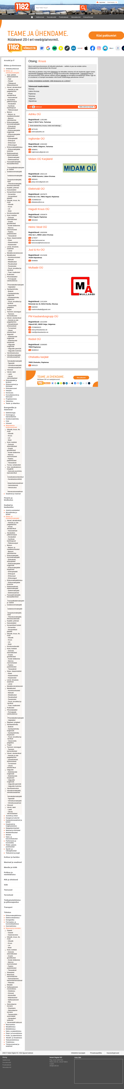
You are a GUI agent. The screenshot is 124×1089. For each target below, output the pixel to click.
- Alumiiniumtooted (13, 257)
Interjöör (9, 390)
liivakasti (40, 73)
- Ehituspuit (11, 140)
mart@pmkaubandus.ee (39, 332)
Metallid (9, 985)
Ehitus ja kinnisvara (12, 65)
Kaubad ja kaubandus (9, 506)
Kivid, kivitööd (12, 215)
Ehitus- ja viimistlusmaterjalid (12, 72)
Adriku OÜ (34, 114)
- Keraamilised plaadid (12, 197)
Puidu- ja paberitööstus (14, 1035)
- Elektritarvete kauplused (12, 341)
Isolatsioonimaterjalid (14, 171)
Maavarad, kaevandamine (12, 975)
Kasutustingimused (113, 1053)
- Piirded (10, 81)
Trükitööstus (10, 1042)
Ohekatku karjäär (38, 356)
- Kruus (9, 207)
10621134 (43, 174)
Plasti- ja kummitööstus (14, 1033)
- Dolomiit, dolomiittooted (12, 218)
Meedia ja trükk (10, 867)
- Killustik (10, 204)
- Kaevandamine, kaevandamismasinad (14, 979)
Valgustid (10, 334)
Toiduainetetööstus (12, 1040)
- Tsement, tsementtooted (12, 315)
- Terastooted (11, 266)
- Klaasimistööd (12, 242)
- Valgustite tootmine (14, 351)
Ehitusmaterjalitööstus (14, 147)
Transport (8, 907)
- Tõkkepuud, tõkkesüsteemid (12, 84)
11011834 (43, 301)
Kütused (9, 423)
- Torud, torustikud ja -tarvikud (14, 269)
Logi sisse (102, 2)
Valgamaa (31, 99)
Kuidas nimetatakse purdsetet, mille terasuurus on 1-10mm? (49, 81)
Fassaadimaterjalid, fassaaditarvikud (14, 162)
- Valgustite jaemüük (14, 348)
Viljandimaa (32, 101)
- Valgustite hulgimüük (11, 345)
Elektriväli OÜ (36, 188)
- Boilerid (10, 291)
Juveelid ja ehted (12, 816)
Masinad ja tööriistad (13, 830)
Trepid (9, 309)
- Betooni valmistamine (11, 119)
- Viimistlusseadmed (14, 367)
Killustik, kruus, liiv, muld (13, 201)
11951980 (43, 120)
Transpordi (84, 73)
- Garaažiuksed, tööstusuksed (12, 325)
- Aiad (9, 79)
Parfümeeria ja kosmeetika (11, 842)
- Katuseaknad (12, 97)
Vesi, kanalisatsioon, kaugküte (14, 468)
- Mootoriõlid (11, 995)
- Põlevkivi (10, 983)
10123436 (43, 255)
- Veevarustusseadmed (14, 490)
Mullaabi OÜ (35, 267)
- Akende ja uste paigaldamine (12, 90)
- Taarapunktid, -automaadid (12, 1015)
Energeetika (10, 920)
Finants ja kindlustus (8, 499)
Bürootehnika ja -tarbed (12, 513)
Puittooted (10, 274)
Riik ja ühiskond (11, 880)
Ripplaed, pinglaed (13, 722)
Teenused (8, 890)
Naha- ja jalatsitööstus (13, 1031)
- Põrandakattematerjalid (14, 284)
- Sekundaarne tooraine (12, 1011)
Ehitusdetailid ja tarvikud (11, 381)
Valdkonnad (6, 1060)
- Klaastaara (11, 1008)
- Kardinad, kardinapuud (11, 107)
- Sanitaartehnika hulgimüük (13, 294)
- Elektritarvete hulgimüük (12, 337)
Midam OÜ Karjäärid (40, 158)
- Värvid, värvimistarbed (12, 377)
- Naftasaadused (13, 1000)
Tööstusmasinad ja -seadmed (13, 1045)
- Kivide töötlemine (13, 226)
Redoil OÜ (34, 339)
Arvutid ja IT (9, 60)
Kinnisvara (9, 393)
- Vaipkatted (11, 287)
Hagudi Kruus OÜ (38, 209)
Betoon (9, 112)
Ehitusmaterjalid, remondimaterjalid (13, 123)
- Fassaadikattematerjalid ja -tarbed (14, 167)
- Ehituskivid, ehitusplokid (11, 127)
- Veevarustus (12, 487)
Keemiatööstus (11, 926)
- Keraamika (11, 194)
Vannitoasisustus (13, 353)
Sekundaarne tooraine (11, 1005)
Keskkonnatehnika (12, 419)
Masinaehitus (10, 1024)
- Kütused (10, 993)
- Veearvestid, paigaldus (12, 306)
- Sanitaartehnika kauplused (13, 298)
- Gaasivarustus (12, 935)
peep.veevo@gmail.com (39, 182)
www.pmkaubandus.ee (39, 330)
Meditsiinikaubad (12, 832)
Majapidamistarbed (12, 828)
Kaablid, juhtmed (13, 188)
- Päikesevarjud (12, 110)
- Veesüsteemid (12, 485)
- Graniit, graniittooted (11, 222)
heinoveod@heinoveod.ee (40, 243)
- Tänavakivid (11, 236)
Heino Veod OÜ (37, 226)
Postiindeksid (6, 1065)
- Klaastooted (11, 244)
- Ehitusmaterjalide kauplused (13, 135)
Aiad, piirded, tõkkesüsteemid (12, 76)
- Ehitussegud (12, 145)
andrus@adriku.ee (37, 132)
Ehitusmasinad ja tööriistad (12, 385)
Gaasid (9, 930)
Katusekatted (11, 190)
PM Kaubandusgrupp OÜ (43, 316)
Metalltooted (11, 255)
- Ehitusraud (11, 143)
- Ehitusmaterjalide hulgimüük (13, 131)
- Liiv (8, 209)
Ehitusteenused (11, 388)
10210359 (43, 322)
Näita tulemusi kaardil (86, 107)
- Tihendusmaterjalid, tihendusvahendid (14, 184)
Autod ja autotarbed (12, 510)
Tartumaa (31, 96)
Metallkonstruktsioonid (14, 253)
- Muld (9, 211)
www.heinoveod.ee (38, 240)
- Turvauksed (11, 328)
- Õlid (9, 1002)
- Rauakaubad (12, 264)
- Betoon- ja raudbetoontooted (13, 115)
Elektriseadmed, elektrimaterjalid (12, 154)
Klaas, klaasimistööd (14, 238)
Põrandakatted (12, 277)
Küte (7, 421)
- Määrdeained (12, 997)
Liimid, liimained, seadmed (13, 248)
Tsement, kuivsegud (14, 312)
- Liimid (9, 251)
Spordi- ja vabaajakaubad (11, 850)
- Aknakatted (11, 104)
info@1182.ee (54, 1066)
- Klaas (9, 240)
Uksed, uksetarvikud (14, 318)
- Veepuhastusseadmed (14, 482)
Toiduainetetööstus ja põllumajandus (12, 901)
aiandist (63, 75)
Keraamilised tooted (14, 192)
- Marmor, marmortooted (12, 229)
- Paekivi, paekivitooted (11, 233)
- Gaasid (10, 933)
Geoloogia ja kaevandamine (11, 416)
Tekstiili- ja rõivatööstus (14, 1038)
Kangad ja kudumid (12, 818)
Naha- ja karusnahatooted (12, 838)
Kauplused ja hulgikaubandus (11, 825)
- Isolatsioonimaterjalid (14, 175)
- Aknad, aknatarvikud (11, 94)
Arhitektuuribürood (12, 69)
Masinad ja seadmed (13, 862)
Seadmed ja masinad (13, 494)
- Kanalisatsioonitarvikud (14, 476)
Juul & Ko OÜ (36, 249)
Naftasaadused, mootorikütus (12, 988)
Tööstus (7, 912)
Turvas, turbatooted (14, 465)
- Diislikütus (11, 991)
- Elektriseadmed (13, 159)
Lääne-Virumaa (33, 91)
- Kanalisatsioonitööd (14, 479)
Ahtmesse (54, 72)
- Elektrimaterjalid (13, 157)
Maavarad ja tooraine (13, 928)
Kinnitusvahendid (13, 213)
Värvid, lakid (11, 372)
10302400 (43, 144)
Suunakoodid (6, 1062)
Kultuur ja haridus (11, 857)
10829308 (43, 232)
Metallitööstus (10, 1027)
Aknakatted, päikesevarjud (12, 100)
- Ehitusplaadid (12, 138)
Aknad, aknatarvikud (14, 87)
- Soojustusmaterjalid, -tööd (14, 179)
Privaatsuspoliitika (96, 1053)
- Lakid (9, 374)
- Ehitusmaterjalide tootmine (13, 150)
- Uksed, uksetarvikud (11, 331)
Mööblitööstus (11, 1029)
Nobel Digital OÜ (13, 1053)
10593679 (43, 214)
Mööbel (8, 835)
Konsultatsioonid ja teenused (12, 396)
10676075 (43, 194)
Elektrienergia (11, 413)
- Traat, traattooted (13, 272)
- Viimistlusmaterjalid (14, 365)
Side (6, 885)
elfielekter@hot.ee (37, 202)
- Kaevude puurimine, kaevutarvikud (14, 472)
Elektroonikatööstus (12, 918)
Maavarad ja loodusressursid (11, 426)
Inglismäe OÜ (36, 138)
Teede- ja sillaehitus (13, 403)
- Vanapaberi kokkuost (11, 1019)
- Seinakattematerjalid (14, 360)
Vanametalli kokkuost (14, 1022)
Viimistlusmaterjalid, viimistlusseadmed (14, 356)
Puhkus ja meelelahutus (10, 873)
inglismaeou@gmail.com (40, 152)
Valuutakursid (6, 1067)
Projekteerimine (11, 399)
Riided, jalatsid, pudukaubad (11, 846)
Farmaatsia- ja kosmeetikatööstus (12, 923)
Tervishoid (8, 895)
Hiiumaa (31, 89)
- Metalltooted (12, 262)
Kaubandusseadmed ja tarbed (14, 821)
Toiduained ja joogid (13, 853)
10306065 (43, 344)
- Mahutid (10, 259)
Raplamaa (32, 94)
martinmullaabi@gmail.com (40, 309)
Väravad (10, 370)
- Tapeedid (10, 363)
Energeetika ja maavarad (10, 408)
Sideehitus (9, 401)
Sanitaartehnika (12, 289)
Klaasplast (10, 972)
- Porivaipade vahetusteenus (12, 280)
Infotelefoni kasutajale (78, 1053)
